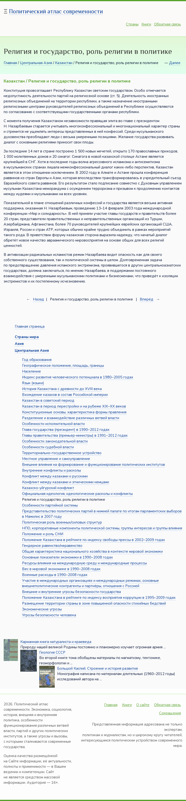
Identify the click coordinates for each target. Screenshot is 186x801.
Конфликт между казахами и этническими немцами (65, 482)
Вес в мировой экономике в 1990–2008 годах (61, 569)
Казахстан (63, 62)
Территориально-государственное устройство (61, 453)
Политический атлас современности (56, 11)
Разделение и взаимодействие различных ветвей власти (70, 418)
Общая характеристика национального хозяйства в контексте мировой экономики (92, 551)
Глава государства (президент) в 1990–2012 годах (65, 429)
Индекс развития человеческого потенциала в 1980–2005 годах (77, 377)
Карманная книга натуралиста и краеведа (55, 641)
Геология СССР (52, 652)
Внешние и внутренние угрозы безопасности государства (71, 591)
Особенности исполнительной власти (53, 423)
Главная (10, 62)
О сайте (142, 704)
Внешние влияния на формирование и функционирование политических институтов (93, 464)
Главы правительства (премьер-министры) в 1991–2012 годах (75, 435)
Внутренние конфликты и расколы (51, 470)
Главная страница (30, 326)
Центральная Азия (36, 62)
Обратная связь (167, 24)
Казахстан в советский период (48, 400)
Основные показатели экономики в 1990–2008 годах (67, 557)
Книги (146, 24)
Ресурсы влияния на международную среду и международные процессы (84, 563)
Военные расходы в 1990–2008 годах (54, 574)
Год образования (37, 359)
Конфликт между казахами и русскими (55, 476)
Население (31, 371)
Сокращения (170, 713)
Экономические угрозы (42, 609)
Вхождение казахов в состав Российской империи (65, 394)
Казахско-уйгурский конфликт (48, 487)
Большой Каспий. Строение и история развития (97, 668)
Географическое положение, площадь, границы (63, 365)
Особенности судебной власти (48, 447)
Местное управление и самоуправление (56, 458)
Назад (38, 299)
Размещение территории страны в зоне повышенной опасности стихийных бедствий (94, 603)
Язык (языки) (33, 383)
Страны (132, 24)
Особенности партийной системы (50, 505)
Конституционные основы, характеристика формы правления (74, 412)
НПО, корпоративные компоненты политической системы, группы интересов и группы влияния (102, 528)
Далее (174, 62)
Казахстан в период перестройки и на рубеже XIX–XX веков (74, 406)
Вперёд (146, 299)
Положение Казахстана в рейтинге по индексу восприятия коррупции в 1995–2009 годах (99, 597)
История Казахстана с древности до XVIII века (62, 388)
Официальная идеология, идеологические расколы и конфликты (77, 493)
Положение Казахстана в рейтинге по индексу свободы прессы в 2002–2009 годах (93, 539)
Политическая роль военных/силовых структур (62, 522)
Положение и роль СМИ (42, 534)
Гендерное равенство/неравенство (52, 545)
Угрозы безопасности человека (49, 615)
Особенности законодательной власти (55, 441)
